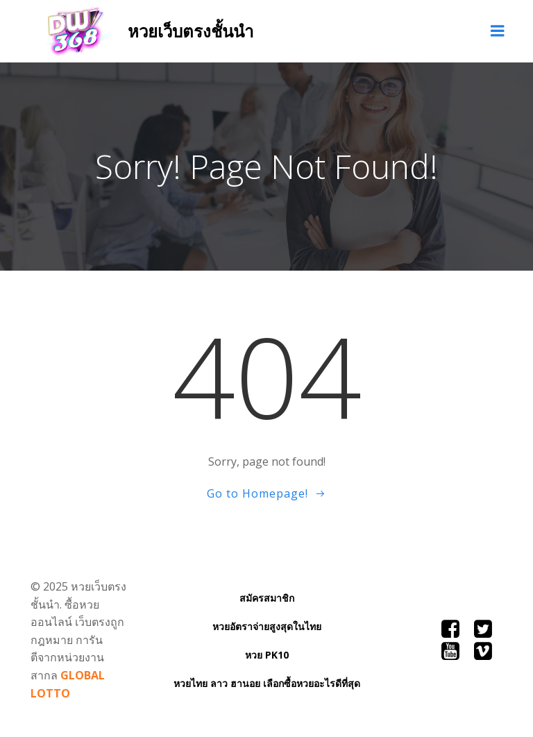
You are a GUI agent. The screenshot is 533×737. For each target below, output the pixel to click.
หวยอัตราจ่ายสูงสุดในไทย (266, 626)
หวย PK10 (267, 654)
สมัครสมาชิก (266, 597)
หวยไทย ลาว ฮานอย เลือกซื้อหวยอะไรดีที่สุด (267, 683)
